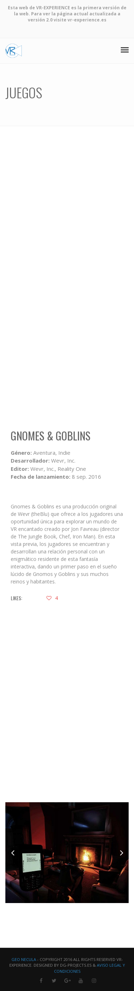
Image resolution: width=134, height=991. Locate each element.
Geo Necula (23, 959)
